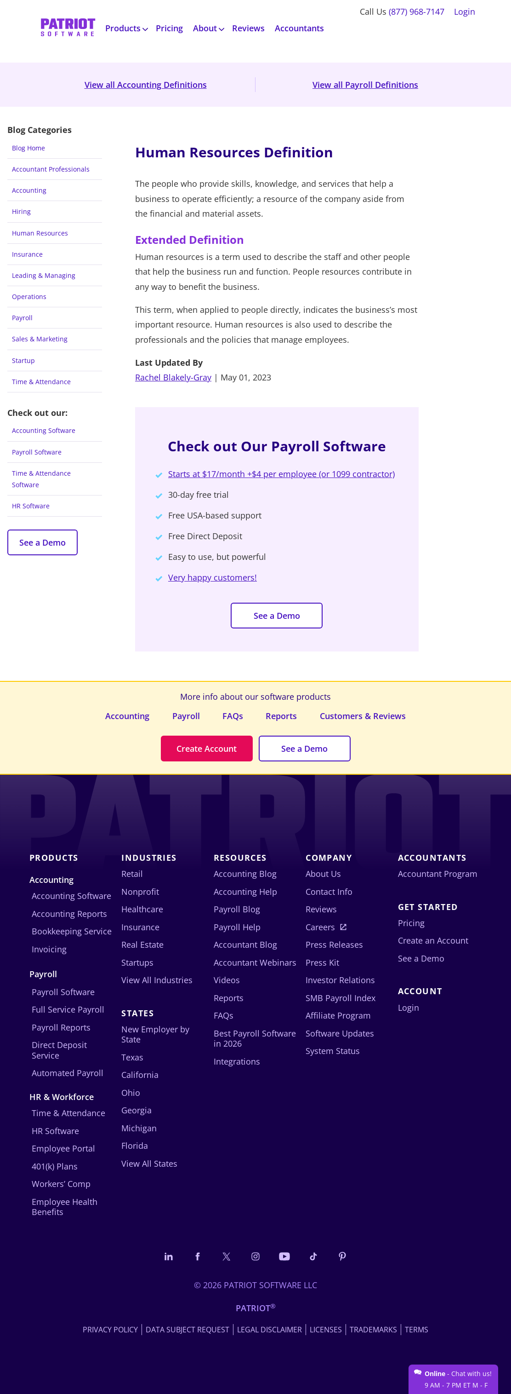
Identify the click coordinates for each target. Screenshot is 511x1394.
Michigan (139, 1128)
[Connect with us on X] (226, 1256)
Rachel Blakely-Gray (173, 377)
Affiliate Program (338, 1015)
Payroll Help (237, 927)
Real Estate (142, 944)
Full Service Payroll (68, 1009)
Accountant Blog (245, 944)
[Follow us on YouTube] (284, 1256)
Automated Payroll (67, 1072)
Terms (416, 1330)
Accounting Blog (245, 873)
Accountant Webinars (255, 962)
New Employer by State (155, 1034)
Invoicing (49, 949)
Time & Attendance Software (41, 479)
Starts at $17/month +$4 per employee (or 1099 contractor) (281, 473)
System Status (333, 1050)
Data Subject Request (187, 1330)
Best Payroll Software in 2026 (255, 1038)
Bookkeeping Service (72, 931)
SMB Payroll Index (340, 997)
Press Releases (334, 944)
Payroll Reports (61, 1027)
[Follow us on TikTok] (313, 1256)
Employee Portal (63, 1148)
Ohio (130, 1092)
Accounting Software (43, 430)
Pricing (169, 28)
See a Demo (42, 542)
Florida (134, 1145)
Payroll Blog (237, 909)
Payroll (22, 317)
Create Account (206, 748)
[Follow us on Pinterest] (342, 1256)
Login (464, 11)
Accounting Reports (69, 913)
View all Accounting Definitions (146, 84)
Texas (132, 1057)
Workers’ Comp (61, 1183)
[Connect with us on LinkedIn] (169, 1256)
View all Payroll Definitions (365, 84)
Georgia (136, 1110)
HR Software (31, 505)
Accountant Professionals (51, 169)
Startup (23, 360)
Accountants (299, 28)
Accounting (29, 190)
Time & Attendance (41, 381)
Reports (281, 715)
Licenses (326, 1330)
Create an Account (433, 940)
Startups (137, 962)
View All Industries (157, 979)
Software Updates (340, 1033)
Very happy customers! (212, 577)
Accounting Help (245, 891)
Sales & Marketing (40, 338)
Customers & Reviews (363, 715)
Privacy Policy (110, 1330)
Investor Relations (340, 979)
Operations (29, 296)
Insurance (27, 254)
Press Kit (322, 962)
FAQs (232, 715)
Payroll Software (37, 452)
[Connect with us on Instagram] (255, 1256)
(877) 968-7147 (416, 11)
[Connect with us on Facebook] (197, 1256)
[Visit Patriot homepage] (68, 28)
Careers (320, 927)
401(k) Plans (55, 1166)
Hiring (21, 211)
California (140, 1074)
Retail (132, 873)
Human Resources (40, 233)
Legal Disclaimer (269, 1330)
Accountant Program (437, 873)
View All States (149, 1163)
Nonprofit (140, 891)
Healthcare (142, 909)
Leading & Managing (43, 275)
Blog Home (28, 148)
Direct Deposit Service (59, 1050)
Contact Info (329, 891)
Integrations (237, 1061)
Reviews (248, 28)
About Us (323, 873)
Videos (227, 979)
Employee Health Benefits (64, 1207)
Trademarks (373, 1330)
